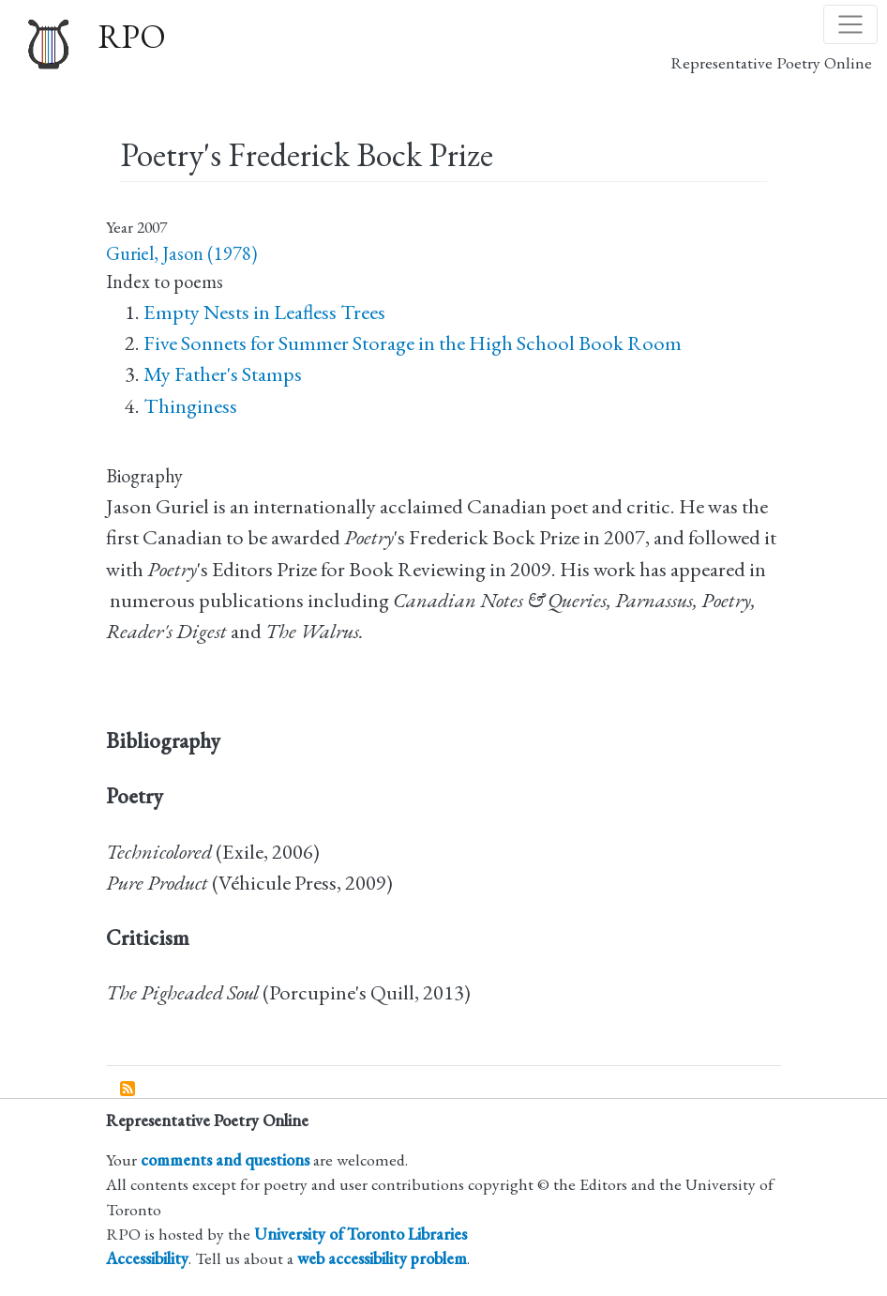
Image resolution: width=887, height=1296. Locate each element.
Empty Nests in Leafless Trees (264, 312)
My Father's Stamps (222, 374)
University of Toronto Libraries (360, 1233)
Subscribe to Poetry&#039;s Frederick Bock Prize (128, 1089)
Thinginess (190, 405)
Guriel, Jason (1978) (181, 253)
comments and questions (225, 1159)
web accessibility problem (382, 1258)
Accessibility (147, 1258)
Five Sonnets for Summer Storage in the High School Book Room (412, 343)
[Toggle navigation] (850, 24)
